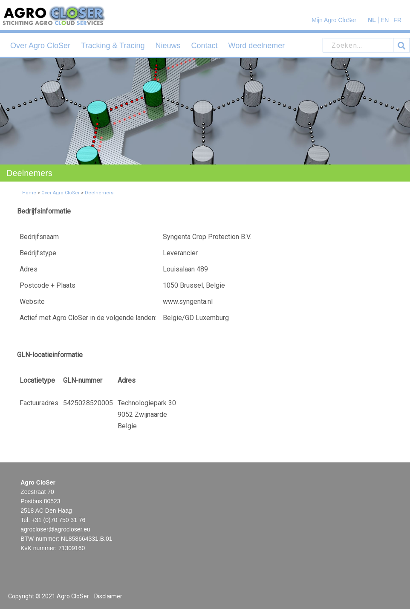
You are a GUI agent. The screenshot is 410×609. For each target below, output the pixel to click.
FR (397, 20)
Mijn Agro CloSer (334, 20)
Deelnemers (99, 193)
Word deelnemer (256, 45)
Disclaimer (108, 596)
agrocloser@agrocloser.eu (55, 529)
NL (372, 20)
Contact (204, 45)
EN (385, 20)
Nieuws (168, 45)
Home (29, 193)
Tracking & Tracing (112, 45)
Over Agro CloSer (40, 45)
